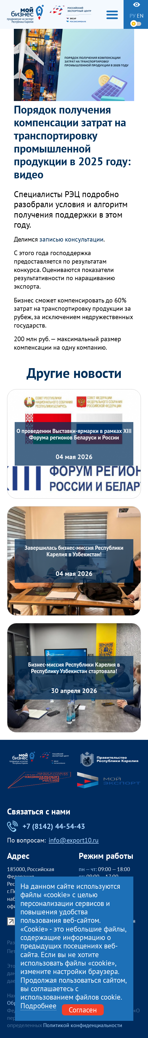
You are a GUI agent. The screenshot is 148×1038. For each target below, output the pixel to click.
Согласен (83, 1010)
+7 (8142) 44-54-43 (46, 826)
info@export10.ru (74, 840)
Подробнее (38, 1006)
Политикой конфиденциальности (82, 1025)
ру (133, 16)
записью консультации (71, 239)
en (140, 16)
